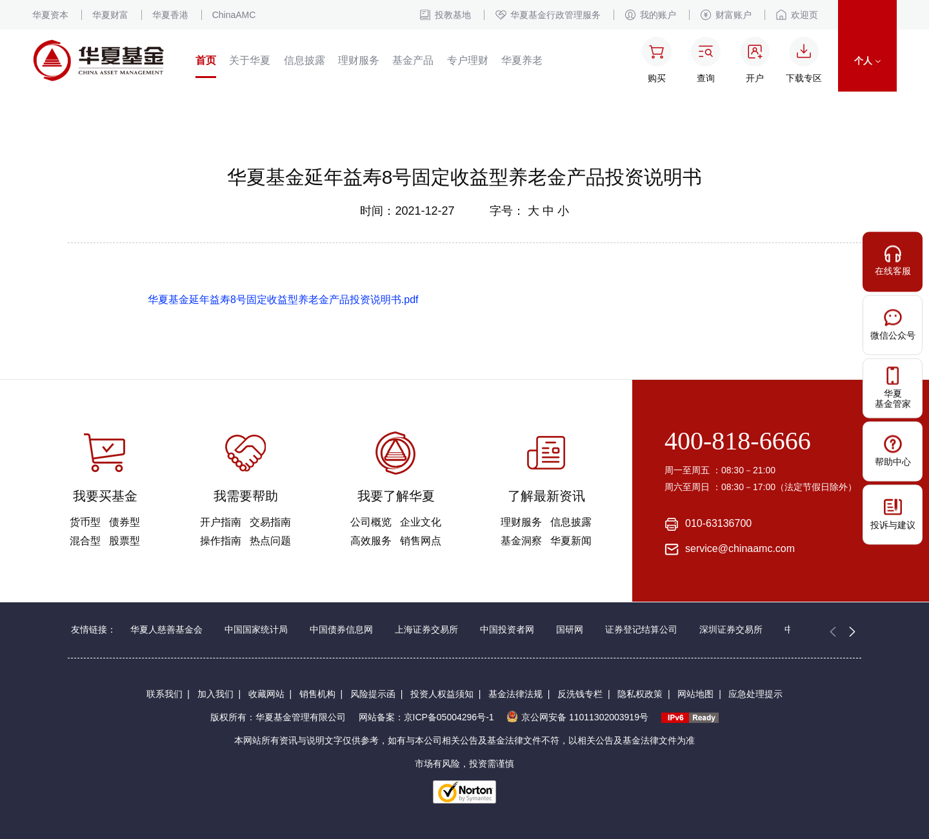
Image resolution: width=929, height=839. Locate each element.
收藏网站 (266, 694)
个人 (867, 60)
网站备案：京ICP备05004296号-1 (426, 717)
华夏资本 (50, 15)
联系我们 (164, 694)
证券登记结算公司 (641, 629)
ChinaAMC (234, 15)
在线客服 (893, 260)
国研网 (569, 629)
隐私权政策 (640, 694)
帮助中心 (893, 450)
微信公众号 (892, 324)
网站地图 (695, 694)
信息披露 (304, 60)
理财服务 (358, 60)
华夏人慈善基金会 (166, 629)
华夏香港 (170, 15)
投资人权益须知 (442, 694)
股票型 (124, 540)
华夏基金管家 (893, 387)
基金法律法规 (515, 694)
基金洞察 (521, 540)
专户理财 (467, 60)
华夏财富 (110, 15)
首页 (205, 60)
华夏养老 (522, 60)
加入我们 (215, 694)
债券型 (124, 522)
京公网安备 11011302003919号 (577, 717)
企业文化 (420, 522)
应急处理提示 (755, 694)
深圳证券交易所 (731, 629)
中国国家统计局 (256, 629)
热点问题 (270, 540)
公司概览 (371, 522)
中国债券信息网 (341, 629)
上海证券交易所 (426, 629)
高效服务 (371, 540)
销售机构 (317, 694)
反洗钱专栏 (580, 694)
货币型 (85, 522)
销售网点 (420, 540)
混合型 (85, 540)
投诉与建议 (892, 513)
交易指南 (270, 522)
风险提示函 (372, 694)
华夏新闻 (571, 540)
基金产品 (413, 60)
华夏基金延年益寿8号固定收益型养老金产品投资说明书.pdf (283, 299)
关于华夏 (249, 60)
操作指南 (220, 540)
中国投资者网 (507, 629)
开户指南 (220, 522)
